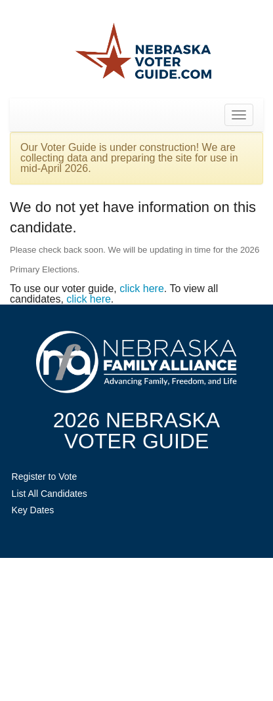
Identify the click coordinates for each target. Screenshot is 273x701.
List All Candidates (49, 493)
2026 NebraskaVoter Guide (136, 430)
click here (141, 288)
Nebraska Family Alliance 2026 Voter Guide (143, 52)
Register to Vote (44, 476)
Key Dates (33, 510)
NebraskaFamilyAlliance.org (136, 362)
